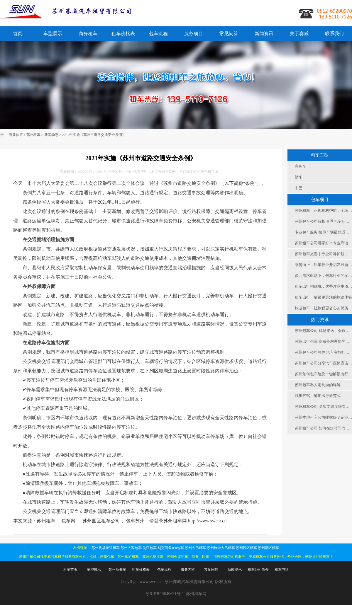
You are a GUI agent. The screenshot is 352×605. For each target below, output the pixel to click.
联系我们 (334, 33)
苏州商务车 (117, 569)
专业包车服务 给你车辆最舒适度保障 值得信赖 (323, 232)
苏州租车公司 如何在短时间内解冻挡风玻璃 (323, 428)
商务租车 (88, 33)
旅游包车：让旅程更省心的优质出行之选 (323, 308)
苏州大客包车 (131, 548)
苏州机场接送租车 (106, 548)
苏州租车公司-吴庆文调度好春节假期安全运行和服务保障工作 (323, 406)
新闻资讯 (264, 33)
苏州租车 (33, 135)
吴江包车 (150, 548)
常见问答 (228, 33)
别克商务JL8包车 (171, 548)
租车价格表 (123, 33)
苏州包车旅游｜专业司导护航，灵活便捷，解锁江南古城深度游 (323, 254)
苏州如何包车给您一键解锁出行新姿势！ (323, 374)
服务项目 (193, 33)
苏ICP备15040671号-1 (164, 594)
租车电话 (282, 569)
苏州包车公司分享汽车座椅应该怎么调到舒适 (323, 363)
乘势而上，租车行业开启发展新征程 (323, 265)
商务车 (300, 166)
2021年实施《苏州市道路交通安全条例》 (94, 135)
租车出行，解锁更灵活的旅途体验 (323, 297)
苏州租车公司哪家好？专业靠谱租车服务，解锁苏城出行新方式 (323, 243)
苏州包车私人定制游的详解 (318, 385)
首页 (17, 33)
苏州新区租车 (268, 548)
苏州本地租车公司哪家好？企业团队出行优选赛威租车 (323, 417)
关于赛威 (299, 33)
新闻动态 (51, 135)
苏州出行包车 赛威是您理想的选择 (323, 341)
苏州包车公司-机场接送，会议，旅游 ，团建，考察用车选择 (323, 330)
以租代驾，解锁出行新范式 (318, 395)
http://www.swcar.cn (207, 520)
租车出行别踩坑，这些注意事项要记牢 (323, 286)
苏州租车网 (196, 594)
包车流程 (158, 33)
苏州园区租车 (246, 548)
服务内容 (188, 569)
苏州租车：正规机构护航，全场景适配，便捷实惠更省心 (323, 210)
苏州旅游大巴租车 (221, 548)
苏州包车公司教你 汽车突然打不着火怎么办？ (323, 352)
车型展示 (52, 33)
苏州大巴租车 (195, 548)
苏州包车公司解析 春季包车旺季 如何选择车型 (323, 221)
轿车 (298, 177)
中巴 (298, 188)
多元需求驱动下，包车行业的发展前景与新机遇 (323, 275)
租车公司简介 (258, 569)
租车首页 (70, 569)
